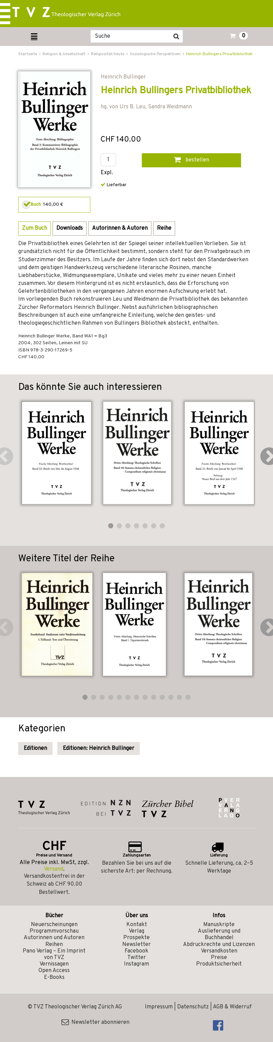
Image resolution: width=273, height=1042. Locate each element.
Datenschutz (193, 1007)
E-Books (54, 977)
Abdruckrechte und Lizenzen (219, 944)
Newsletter (136, 944)
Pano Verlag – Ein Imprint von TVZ (54, 954)
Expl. (107, 173)
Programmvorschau (54, 931)
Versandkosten (219, 951)
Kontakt (136, 924)
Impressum (159, 1007)
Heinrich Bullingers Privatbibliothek (219, 54)
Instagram (136, 964)
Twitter (136, 957)
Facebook (136, 951)
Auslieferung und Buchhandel (219, 934)
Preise (219, 957)
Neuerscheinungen (54, 924)
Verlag (136, 931)
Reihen (54, 944)
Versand (53, 869)
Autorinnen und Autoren (54, 937)
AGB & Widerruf (232, 1007)
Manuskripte (219, 924)
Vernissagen (54, 964)
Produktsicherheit (219, 964)
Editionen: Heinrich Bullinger (98, 748)
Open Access (54, 970)
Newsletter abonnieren (95, 1022)
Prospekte (136, 937)
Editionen (35, 748)
